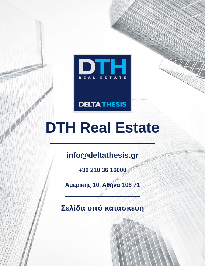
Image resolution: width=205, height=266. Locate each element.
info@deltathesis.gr (102, 155)
